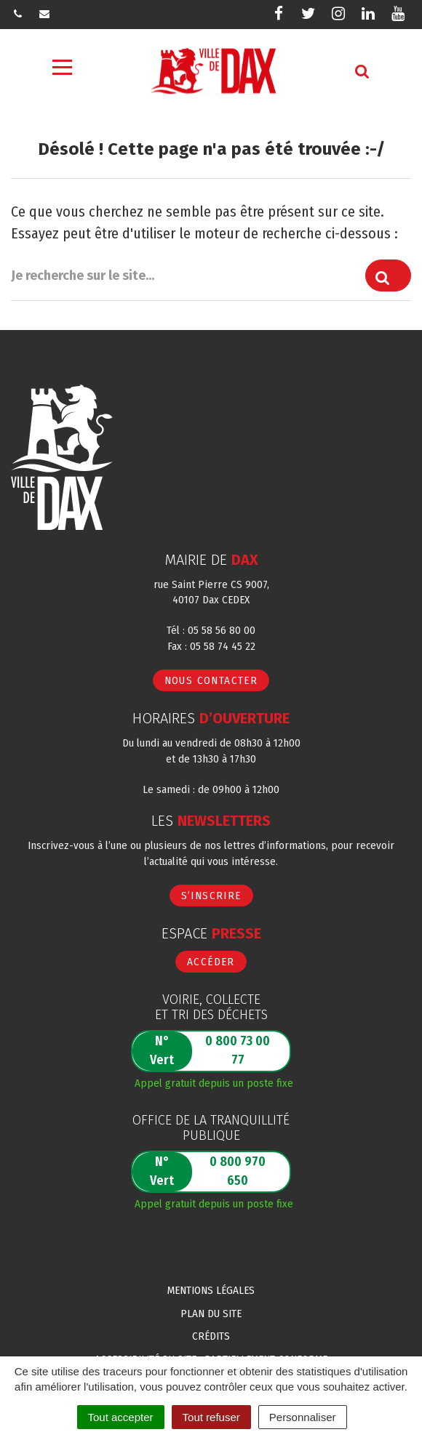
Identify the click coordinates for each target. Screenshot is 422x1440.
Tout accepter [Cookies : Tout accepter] (121, 1417)
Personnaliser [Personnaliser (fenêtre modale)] (302, 1417)
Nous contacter (211, 680)
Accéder (211, 961)
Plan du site (211, 1313)
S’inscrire (211, 895)
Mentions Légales (211, 1290)
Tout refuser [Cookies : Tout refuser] (211, 1417)
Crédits (211, 1336)
